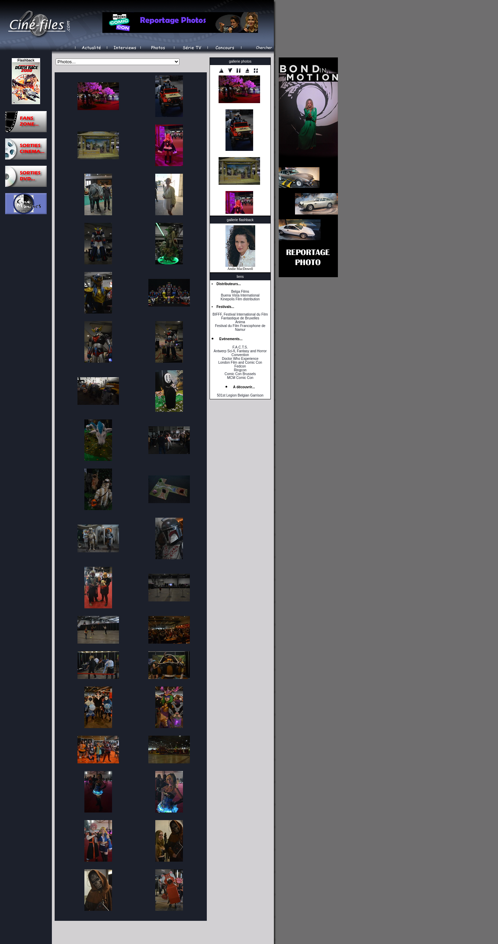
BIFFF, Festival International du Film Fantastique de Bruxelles (240, 316)
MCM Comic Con (240, 378)
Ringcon (240, 370)
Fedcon (240, 366)
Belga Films (240, 291)
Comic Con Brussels (240, 374)
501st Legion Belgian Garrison (240, 395)
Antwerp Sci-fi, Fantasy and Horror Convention (240, 353)
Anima (240, 322)
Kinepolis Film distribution (240, 299)
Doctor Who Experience (240, 359)
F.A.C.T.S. (240, 347)
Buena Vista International (240, 295)
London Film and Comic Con (240, 362)
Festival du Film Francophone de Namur (240, 328)
